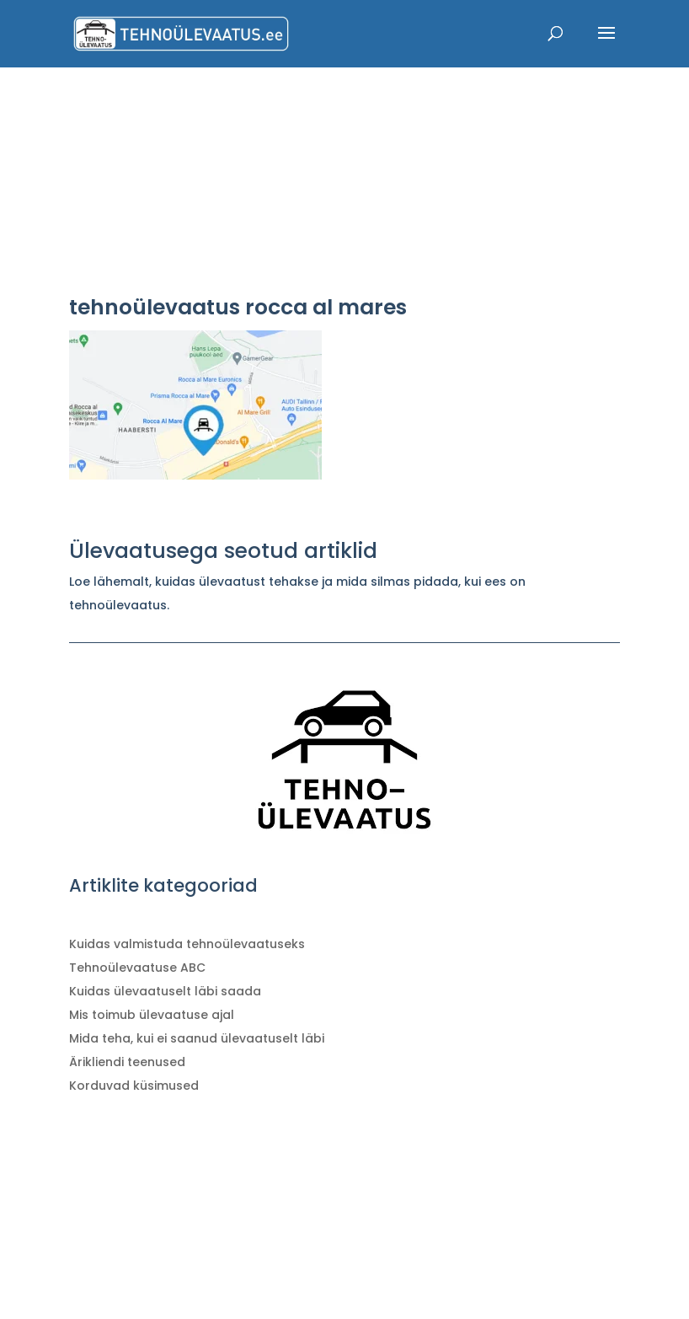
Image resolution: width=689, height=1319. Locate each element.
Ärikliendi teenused (127, 1062)
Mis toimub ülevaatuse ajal (151, 1014)
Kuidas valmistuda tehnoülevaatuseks (187, 944)
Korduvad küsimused (134, 1085)
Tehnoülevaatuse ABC (137, 967)
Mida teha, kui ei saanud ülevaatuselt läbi (196, 1038)
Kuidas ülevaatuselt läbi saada (165, 991)
